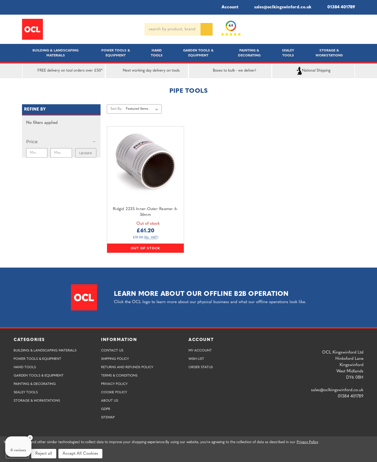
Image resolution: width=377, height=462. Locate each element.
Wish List (196, 359)
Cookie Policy (114, 392)
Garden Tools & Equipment (198, 53)
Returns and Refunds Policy (127, 367)
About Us (109, 400)
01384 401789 (337, 7)
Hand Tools (157, 53)
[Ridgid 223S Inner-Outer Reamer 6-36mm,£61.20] (145, 164)
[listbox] (143, 109)
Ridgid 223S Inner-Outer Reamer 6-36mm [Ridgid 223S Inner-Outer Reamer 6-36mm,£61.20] (145, 212)
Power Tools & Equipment (115, 53)
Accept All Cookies (80, 454)
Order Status (200, 367)
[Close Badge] (30, 437)
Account (226, 7)
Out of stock (145, 248)
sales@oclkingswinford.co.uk (279, 7)
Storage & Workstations (329, 53)
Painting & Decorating (249, 53)
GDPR (105, 409)
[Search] (207, 29)
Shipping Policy (115, 359)
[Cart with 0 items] (353, 29)
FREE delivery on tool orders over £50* (64, 71)
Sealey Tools (288, 53)
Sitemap (108, 417)
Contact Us (112, 350)
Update (85, 153)
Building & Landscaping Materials (55, 53)
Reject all (43, 454)
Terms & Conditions (119, 375)
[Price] (61, 141)
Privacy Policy (114, 384)
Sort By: (116, 109)
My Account (200, 350)
